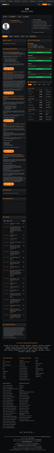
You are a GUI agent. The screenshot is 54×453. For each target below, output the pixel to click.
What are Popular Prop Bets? (9, 396)
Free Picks (21, 385)
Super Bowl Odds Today (24, 361)
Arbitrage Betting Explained (25, 417)
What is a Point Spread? (8, 387)
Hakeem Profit (6, 345)
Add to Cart (39, 52)
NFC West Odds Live (23, 369)
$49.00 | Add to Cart (8, 93)
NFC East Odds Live (23, 366)
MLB (4, 368)
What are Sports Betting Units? (9, 408)
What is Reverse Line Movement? (9, 424)
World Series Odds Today (24, 379)
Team (37, 366)
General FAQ (38, 376)
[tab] (5, 36)
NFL (11, 333)
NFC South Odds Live (23, 376)
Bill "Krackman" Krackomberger (17, 348)
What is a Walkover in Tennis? (9, 421)
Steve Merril (25, 348)
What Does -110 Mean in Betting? (9, 422)
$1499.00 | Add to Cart (9, 151)
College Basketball (7, 365)
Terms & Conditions (40, 373)
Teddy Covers (16, 345)
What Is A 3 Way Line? (7, 390)
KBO (4, 369)
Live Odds (21, 360)
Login (39, 4)
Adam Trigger (8, 346)
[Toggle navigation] (50, 4)
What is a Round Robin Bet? (8, 400)
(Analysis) (11, 224)
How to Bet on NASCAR (23, 411)
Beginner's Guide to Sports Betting (26, 392)
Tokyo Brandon (22, 345)
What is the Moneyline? (7, 385)
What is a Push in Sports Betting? (10, 409)
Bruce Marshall (31, 96)
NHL (3, 366)
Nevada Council (20, 445)
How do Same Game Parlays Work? (10, 406)
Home (37, 360)
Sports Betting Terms (23, 393)
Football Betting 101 (23, 395)
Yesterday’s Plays (39, 368)
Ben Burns (13, 346)
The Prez (30, 94)
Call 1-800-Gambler (36, 443)
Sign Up (45, 4)
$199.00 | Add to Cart (8, 121)
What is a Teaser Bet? (7, 398)
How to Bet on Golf (23, 403)
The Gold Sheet (27, 351)
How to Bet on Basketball (24, 396)
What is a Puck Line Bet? (8, 393)
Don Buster (46, 348)
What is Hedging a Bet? (7, 414)
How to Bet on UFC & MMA (24, 405)
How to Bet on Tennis (23, 409)
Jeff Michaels (33, 351)
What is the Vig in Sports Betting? (10, 413)
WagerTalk (16, 449)
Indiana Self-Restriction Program (27, 441)
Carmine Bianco (34, 345)
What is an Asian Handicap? (8, 405)
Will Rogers (28, 346)
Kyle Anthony (35, 348)
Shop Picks (38, 365)
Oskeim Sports (8, 348)
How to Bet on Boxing (23, 406)
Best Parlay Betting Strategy (25, 415)
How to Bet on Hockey (23, 400)
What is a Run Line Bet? (7, 395)
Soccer (4, 373)
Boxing (4, 376)
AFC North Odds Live (23, 374)
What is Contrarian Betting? (9, 427)
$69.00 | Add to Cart (9, 69)
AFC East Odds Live (23, 368)
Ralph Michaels (47, 345)
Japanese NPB (5, 371)
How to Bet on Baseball (24, 398)
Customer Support (39, 369)
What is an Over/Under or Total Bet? (10, 388)
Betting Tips (21, 390)
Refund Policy (38, 374)
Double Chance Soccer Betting (9, 419)
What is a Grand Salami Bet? (8, 426)
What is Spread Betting (7, 401)
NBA (4, 363)
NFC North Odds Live (23, 373)
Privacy (37, 371)
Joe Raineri (30, 348)
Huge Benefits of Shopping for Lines (26, 420)
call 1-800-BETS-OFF (38, 439)
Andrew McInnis (21, 351)
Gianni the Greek (31, 113)
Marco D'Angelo (31, 107)
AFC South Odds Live (23, 378)
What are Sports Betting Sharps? (10, 416)
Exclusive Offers (39, 363)
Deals (37, 361)
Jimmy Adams (41, 348)
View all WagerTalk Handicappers (10, 337)
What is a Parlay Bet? (7, 392)
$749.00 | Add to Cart (8, 184)
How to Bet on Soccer (23, 401)
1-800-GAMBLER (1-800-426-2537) (45, 436)
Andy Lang (18, 346)
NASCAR (4, 378)
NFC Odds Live (22, 363)
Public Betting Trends (23, 419)
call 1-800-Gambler (39, 446)
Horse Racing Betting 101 (24, 408)
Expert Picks (21, 387)
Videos (20, 388)
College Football (6, 361)
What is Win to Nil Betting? (8, 411)
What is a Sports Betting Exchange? (10, 418)
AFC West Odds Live (23, 371)
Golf (4, 374)
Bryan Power (30, 91)
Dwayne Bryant (45, 346)
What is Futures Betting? (8, 403)
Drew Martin (23, 346)
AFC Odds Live (22, 365)
